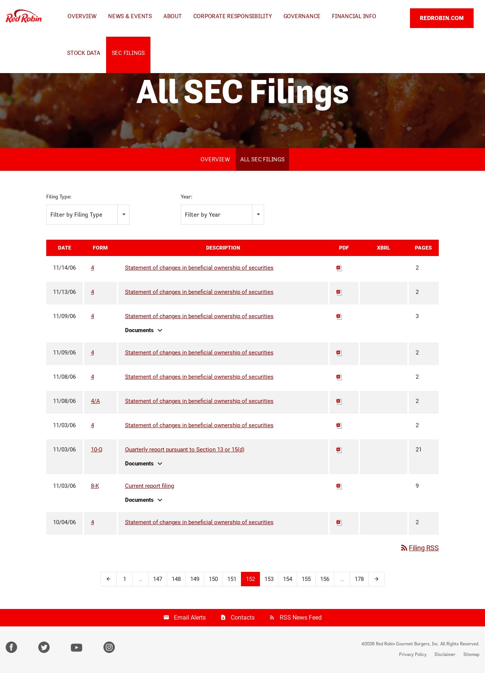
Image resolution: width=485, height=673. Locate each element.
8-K (95, 486)
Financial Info (354, 16)
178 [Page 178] (359, 579)
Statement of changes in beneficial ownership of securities (199, 268)
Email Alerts (190, 618)
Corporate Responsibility (232, 16)
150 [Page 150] (213, 579)
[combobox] (88, 215)
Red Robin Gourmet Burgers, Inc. (407, 645)
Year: (186, 198)
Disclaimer (445, 655)
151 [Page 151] (231, 579)
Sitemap (471, 655)
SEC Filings (128, 53)
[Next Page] (376, 580)
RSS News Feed (301, 618)
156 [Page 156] (324, 579)
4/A (95, 401)
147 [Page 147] (157, 579)
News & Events (130, 16)
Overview (82, 16)
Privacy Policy (413, 655)
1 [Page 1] (124, 579)
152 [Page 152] (250, 579)
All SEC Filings (262, 160)
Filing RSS (419, 549)
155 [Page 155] (306, 579)
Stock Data (83, 53)
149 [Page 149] (194, 579)
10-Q (96, 450)
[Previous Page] (108, 580)
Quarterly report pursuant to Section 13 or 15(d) (184, 450)
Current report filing (149, 486)
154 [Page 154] (287, 579)
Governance (302, 16)
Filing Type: (58, 198)
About (172, 16)
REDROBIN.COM (442, 18)
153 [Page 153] (269, 579)
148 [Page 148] (176, 579)
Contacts (243, 618)
